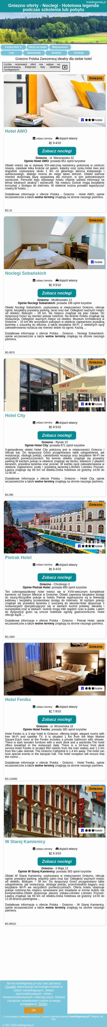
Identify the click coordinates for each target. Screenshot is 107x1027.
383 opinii (73, 875)
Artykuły (79, 53)
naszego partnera (91, 198)
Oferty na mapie (37, 47)
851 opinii (67, 161)
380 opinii (68, 732)
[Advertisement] (53, 977)
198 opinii (74, 304)
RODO (43, 1004)
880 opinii (69, 590)
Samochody (34, 53)
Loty (11, 53)
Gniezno (95, 78)
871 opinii (67, 447)
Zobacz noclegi (57, 152)
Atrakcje (56, 53)
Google (10, 986)
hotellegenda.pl (96, 2)
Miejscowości (60, 47)
